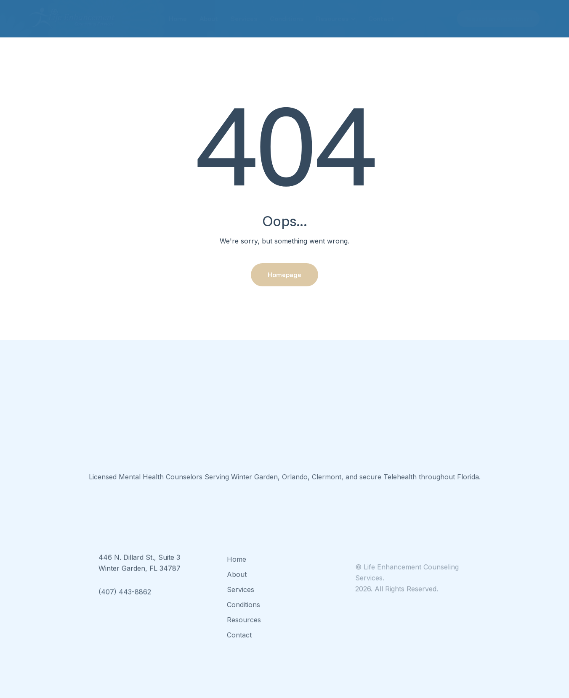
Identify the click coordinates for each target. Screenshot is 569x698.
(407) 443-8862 (124, 600)
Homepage (284, 274)
